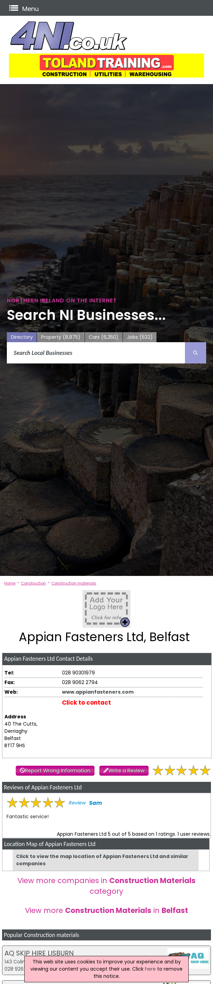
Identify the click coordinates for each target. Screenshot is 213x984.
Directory (22, 337)
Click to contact (86, 702)
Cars (103, 337)
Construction (33, 583)
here (150, 968)
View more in (106, 910)
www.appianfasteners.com (98, 691)
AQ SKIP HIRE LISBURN (39, 953)
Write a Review (127, 770)
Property (60, 337)
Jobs (140, 337)
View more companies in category (106, 886)
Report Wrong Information (57, 770)
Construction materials (73, 583)
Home (9, 583)
